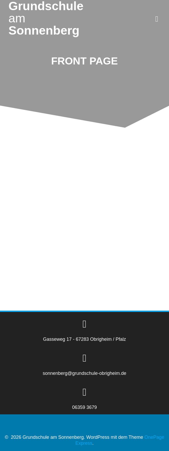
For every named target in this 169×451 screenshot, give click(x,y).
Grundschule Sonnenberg (46, 18)
